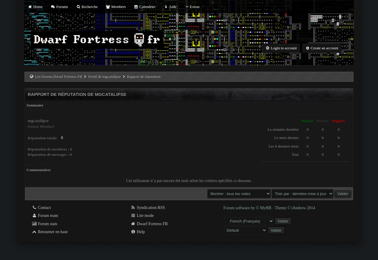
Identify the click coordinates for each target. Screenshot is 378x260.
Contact (41, 207)
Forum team (45, 215)
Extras (191, 6)
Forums (59, 6)
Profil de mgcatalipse (104, 76)
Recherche (87, 6)
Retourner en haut (50, 232)
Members (116, 6)
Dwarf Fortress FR (149, 224)
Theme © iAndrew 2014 (295, 208)
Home (35, 6)
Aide (170, 6)
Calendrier (145, 6)
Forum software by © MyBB (248, 208)
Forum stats (44, 224)
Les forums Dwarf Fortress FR (58, 76)
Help (138, 232)
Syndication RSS (148, 207)
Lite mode (142, 215)
